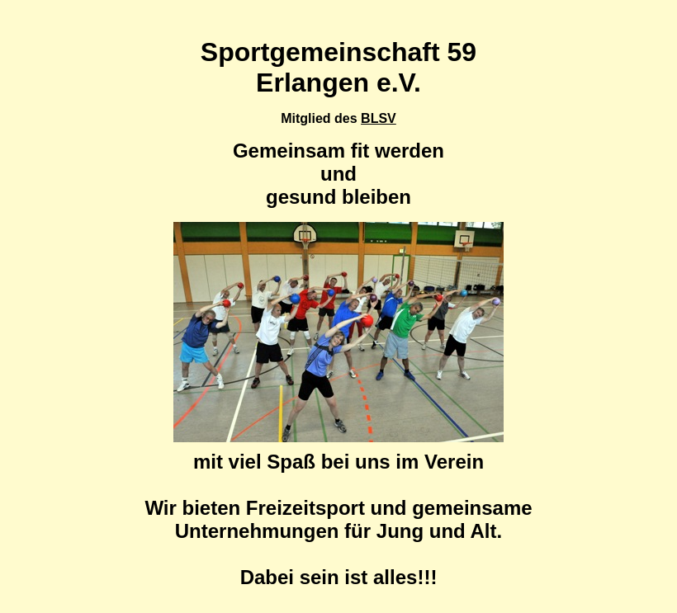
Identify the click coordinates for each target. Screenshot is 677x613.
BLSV (378, 118)
